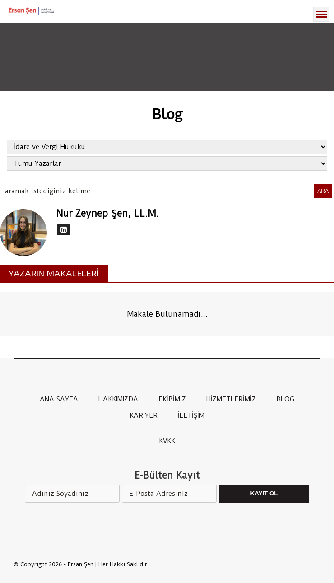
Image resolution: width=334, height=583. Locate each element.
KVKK (167, 441)
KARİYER (144, 415)
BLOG (285, 399)
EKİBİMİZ (172, 399)
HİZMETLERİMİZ (231, 399)
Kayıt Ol (264, 493)
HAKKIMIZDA (118, 399)
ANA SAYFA (59, 399)
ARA (323, 191)
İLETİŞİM (191, 415)
